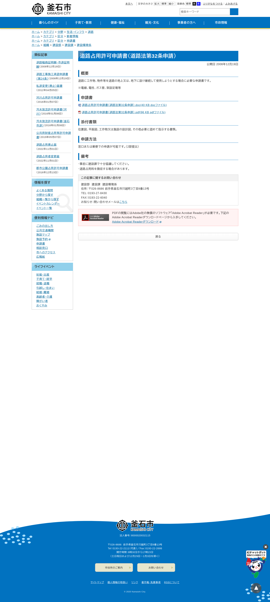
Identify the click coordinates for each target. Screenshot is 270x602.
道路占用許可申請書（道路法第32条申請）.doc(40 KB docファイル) (124, 105)
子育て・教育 (83, 22)
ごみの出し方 (44, 225)
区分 (60, 36)
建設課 (69, 45)
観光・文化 (152, 22)
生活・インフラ (75, 32)
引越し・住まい (45, 288)
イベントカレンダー (48, 203)
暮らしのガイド (49, 22)
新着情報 (72, 36)
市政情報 (221, 22)
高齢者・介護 (44, 296)
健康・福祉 (118, 22)
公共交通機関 (45, 230)
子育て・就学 (44, 279)
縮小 (171, 3)
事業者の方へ (187, 22)
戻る (158, 236)
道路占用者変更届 (47, 156)
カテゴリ (48, 32)
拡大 (157, 3)
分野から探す (44, 194)
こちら (123, 201)
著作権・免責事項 (151, 582)
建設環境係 (84, 45)
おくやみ (41, 305)
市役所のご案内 (114, 567)
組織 (46, 45)
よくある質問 (44, 190)
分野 (60, 32)
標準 (164, 3)
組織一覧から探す (47, 199)
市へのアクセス (45, 252)
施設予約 (43, 239)
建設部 (57, 45)
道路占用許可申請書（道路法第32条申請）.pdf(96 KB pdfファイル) (123, 112)
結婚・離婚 (42, 292)
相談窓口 (42, 248)
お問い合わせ (156, 567)
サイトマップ (97, 582)
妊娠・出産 (42, 274)
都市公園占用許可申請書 (52, 168)
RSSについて (171, 582)
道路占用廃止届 (46, 144)
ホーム (36, 32)
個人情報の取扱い (117, 582)
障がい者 (42, 301)
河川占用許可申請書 (49, 97)
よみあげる (231, 4)
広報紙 (40, 256)
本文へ (129, 4)
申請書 (71, 40)
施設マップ (43, 234)
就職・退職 (42, 283)
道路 (91, 32)
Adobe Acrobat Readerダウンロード (137, 221)
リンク (134, 582)
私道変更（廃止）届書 (49, 85)
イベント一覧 (44, 208)
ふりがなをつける (213, 4)
